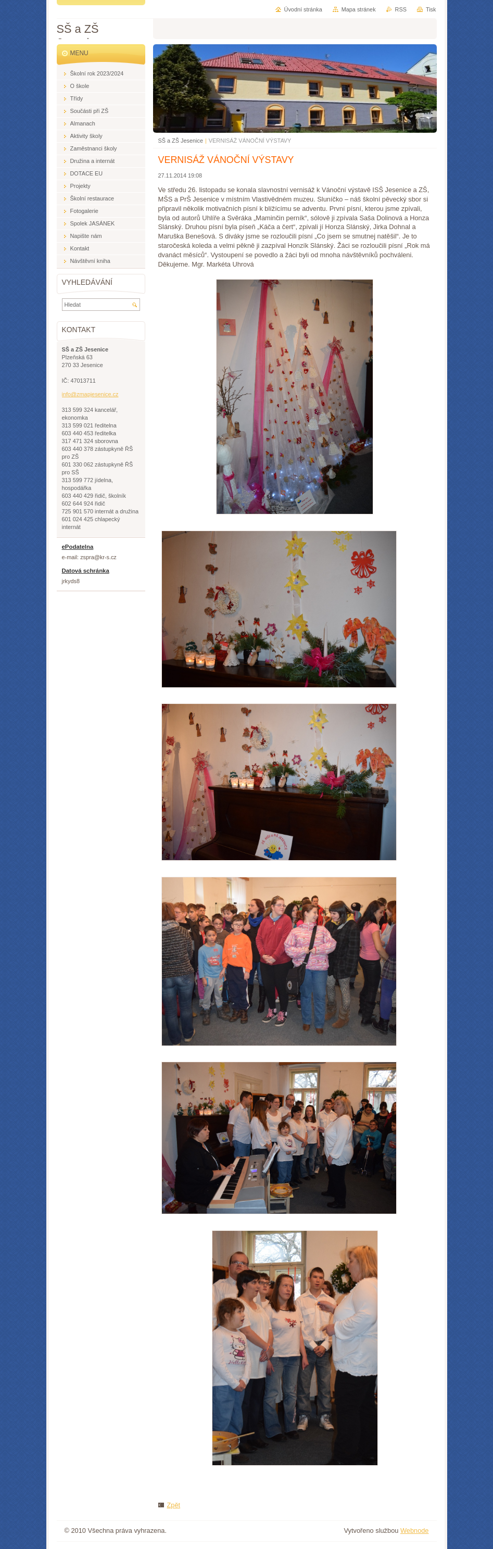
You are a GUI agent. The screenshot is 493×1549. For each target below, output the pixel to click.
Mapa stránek (359, 9)
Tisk (431, 9)
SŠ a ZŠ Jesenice (180, 140)
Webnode (414, 1530)
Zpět (174, 1505)
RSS (401, 9)
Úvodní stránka (303, 9)
